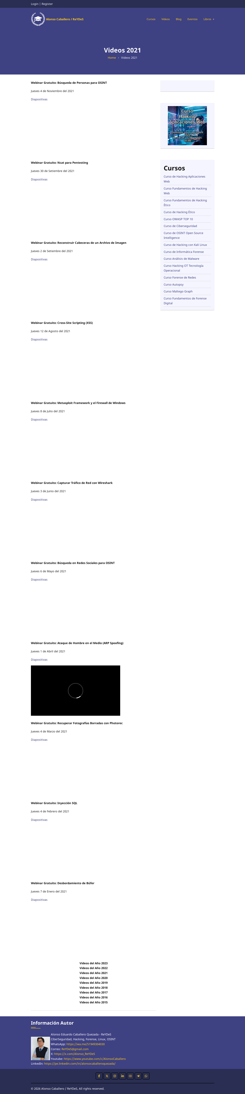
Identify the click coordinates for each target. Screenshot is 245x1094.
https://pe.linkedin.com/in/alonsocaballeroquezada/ (80, 1063)
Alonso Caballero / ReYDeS (65, 19)
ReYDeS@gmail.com (75, 1049)
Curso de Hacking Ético (179, 212)
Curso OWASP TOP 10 (178, 219)
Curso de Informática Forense (184, 252)
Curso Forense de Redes (180, 277)
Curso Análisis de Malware (181, 259)
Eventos (191, 19)
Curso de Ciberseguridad (180, 226)
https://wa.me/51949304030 (85, 1044)
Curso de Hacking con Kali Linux (185, 245)
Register (47, 4)
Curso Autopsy (173, 284)
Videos (163, 19)
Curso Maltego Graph (178, 291)
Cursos (148, 19)
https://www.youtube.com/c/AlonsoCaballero (95, 1059)
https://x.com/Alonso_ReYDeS (74, 1054)
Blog (177, 19)
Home (112, 58)
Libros (207, 19)
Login (34, 4)
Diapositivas (39, 99)
